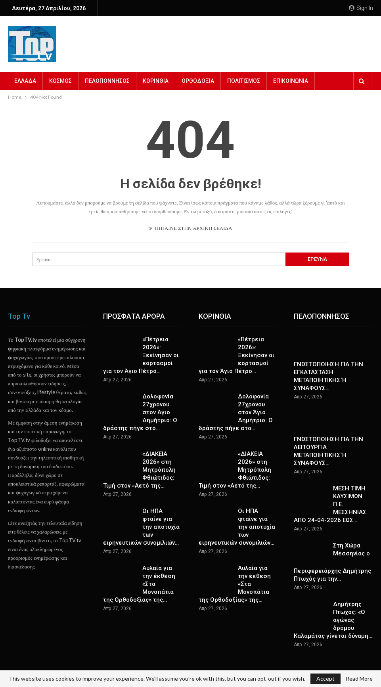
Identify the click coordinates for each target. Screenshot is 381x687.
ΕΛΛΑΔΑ (25, 81)
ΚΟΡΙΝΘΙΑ (155, 81)
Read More (359, 678)
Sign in (361, 8)
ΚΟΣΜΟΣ (60, 81)
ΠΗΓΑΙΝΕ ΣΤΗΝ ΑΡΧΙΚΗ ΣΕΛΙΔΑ (190, 228)
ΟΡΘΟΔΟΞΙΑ (198, 81)
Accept (325, 678)
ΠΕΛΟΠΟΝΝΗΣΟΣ (107, 81)
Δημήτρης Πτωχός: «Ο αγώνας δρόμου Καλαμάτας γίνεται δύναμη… (333, 620)
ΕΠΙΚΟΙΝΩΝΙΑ (290, 81)
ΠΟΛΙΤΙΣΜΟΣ (243, 81)
